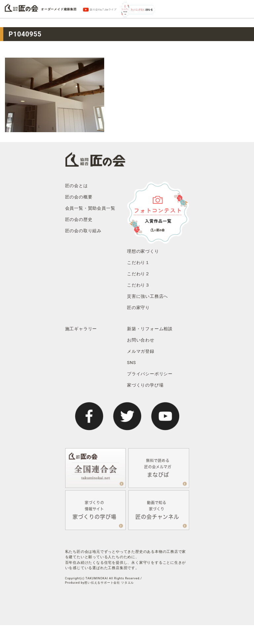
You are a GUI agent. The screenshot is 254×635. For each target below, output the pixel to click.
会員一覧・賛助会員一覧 (90, 208)
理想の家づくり (143, 251)
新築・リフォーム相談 (150, 328)
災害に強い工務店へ (147, 296)
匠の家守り (138, 307)
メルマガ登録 (140, 351)
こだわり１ (138, 262)
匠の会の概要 (79, 196)
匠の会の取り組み (83, 230)
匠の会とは (76, 185)
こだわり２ (138, 273)
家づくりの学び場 (145, 385)
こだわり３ (138, 285)
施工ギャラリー (81, 328)
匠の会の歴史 (79, 219)
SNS (131, 362)
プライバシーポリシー (150, 373)
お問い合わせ (140, 340)
